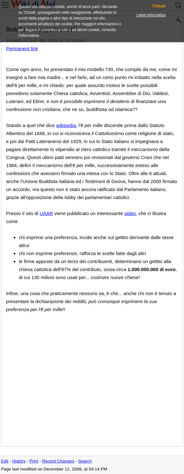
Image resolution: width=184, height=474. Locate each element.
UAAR (46, 213)
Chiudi (158, 6)
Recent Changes (58, 461)
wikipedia (66, 125)
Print (33, 461)
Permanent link (22, 48)
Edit (4, 461)
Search (85, 461)
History (19, 461)
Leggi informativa (150, 15)
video (130, 213)
